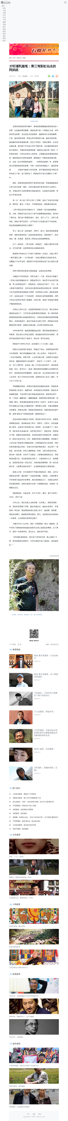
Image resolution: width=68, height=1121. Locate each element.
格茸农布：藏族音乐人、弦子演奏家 (21, 1016)
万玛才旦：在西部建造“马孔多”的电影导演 (23, 996)
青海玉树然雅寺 (14, 947)
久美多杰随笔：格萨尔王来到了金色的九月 (24, 1065)
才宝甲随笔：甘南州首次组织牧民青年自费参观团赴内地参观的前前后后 (45, 732)
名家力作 (19, 58)
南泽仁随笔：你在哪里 (44, 749)
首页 (10, 58)
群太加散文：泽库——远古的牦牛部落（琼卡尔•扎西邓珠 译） (34, 802)
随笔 (24, 58)
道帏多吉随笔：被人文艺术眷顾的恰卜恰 (27, 798)
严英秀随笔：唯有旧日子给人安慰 (24, 806)
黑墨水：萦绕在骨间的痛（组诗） (21, 877)
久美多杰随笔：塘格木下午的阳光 (24, 794)
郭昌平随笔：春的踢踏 (20, 829)
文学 (14, 58)
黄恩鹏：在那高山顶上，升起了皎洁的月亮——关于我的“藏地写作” (35, 817)
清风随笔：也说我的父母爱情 (23, 809)
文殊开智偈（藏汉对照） (17, 926)
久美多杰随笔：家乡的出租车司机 (24, 825)
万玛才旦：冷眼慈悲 (16, 1037)
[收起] (65, 2)
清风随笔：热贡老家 (20, 813)
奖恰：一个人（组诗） (17, 857)
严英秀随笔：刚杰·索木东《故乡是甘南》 (27, 821)
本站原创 (24, 76)
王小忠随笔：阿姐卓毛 (44, 711)
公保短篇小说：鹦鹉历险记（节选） (21, 898)
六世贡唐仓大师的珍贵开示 (18, 967)
